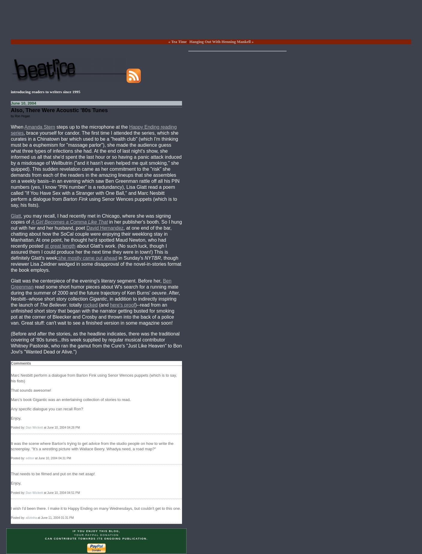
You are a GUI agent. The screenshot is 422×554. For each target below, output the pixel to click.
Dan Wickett (34, 427)
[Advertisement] (211, 24)
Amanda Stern (39, 127)
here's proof (122, 305)
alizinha (31, 517)
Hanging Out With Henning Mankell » (222, 41)
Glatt (16, 216)
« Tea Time (177, 41)
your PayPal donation (96, 535)
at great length (60, 246)
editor (30, 458)
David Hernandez (105, 228)
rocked (90, 305)
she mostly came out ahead (88, 258)
